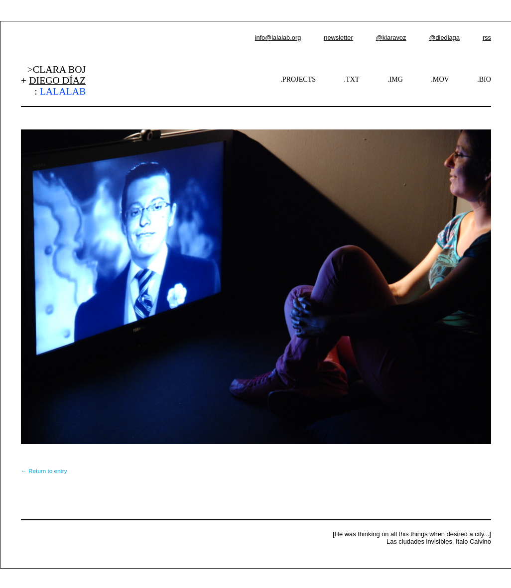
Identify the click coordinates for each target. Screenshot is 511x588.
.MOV (440, 79)
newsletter (338, 37)
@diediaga (444, 37)
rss (487, 37)
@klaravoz (391, 37)
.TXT (352, 79)
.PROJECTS (298, 79)
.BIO (484, 79)
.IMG (395, 79)
